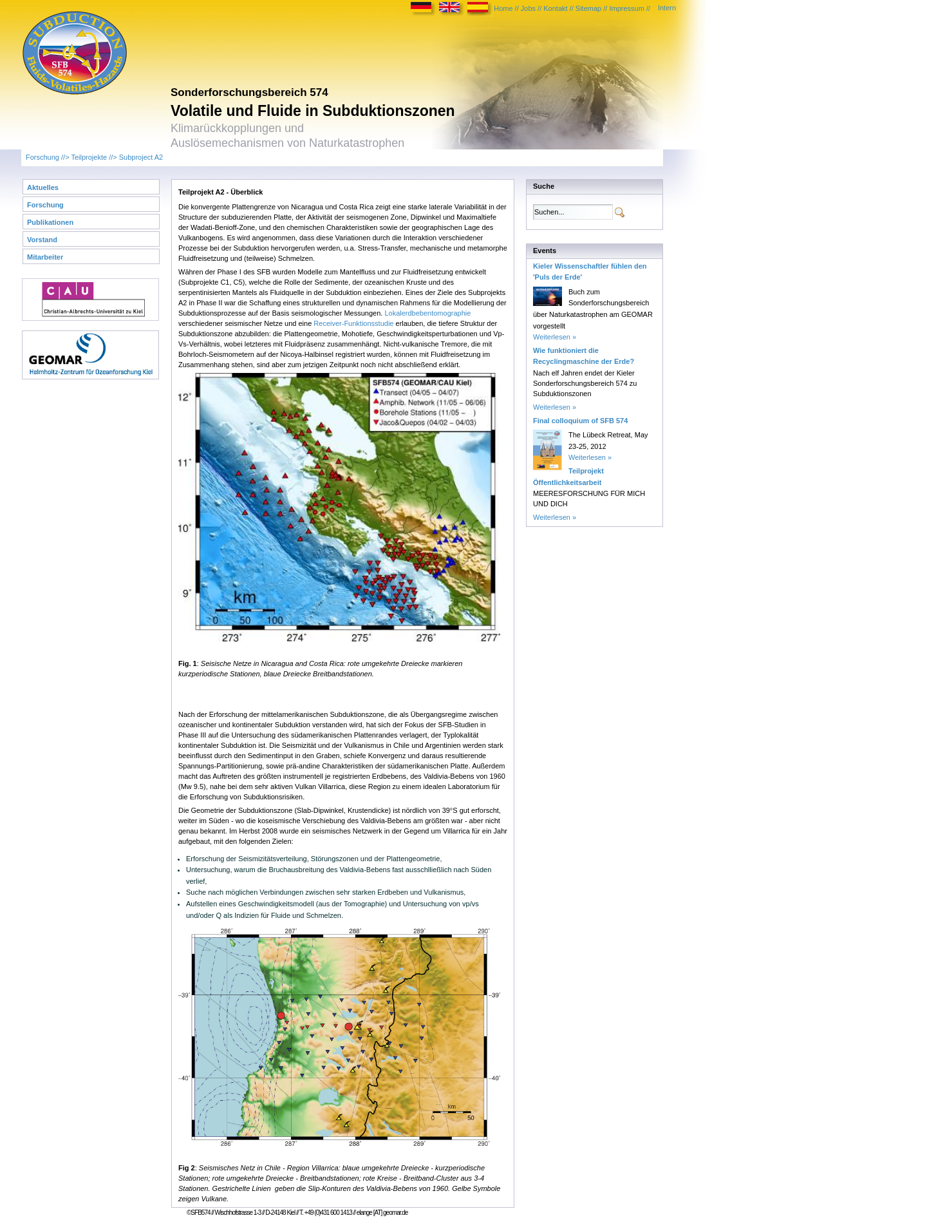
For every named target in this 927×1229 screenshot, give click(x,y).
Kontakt (555, 8)
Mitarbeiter (45, 257)
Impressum (626, 8)
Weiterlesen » (554, 337)
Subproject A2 (141, 157)
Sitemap (588, 8)
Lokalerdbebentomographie (427, 313)
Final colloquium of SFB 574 (580, 420)
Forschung (42, 157)
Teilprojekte (89, 157)
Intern (667, 8)
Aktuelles (43, 187)
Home (503, 8)
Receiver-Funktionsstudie (353, 323)
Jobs (528, 8)
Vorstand (42, 239)
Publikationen (50, 222)
